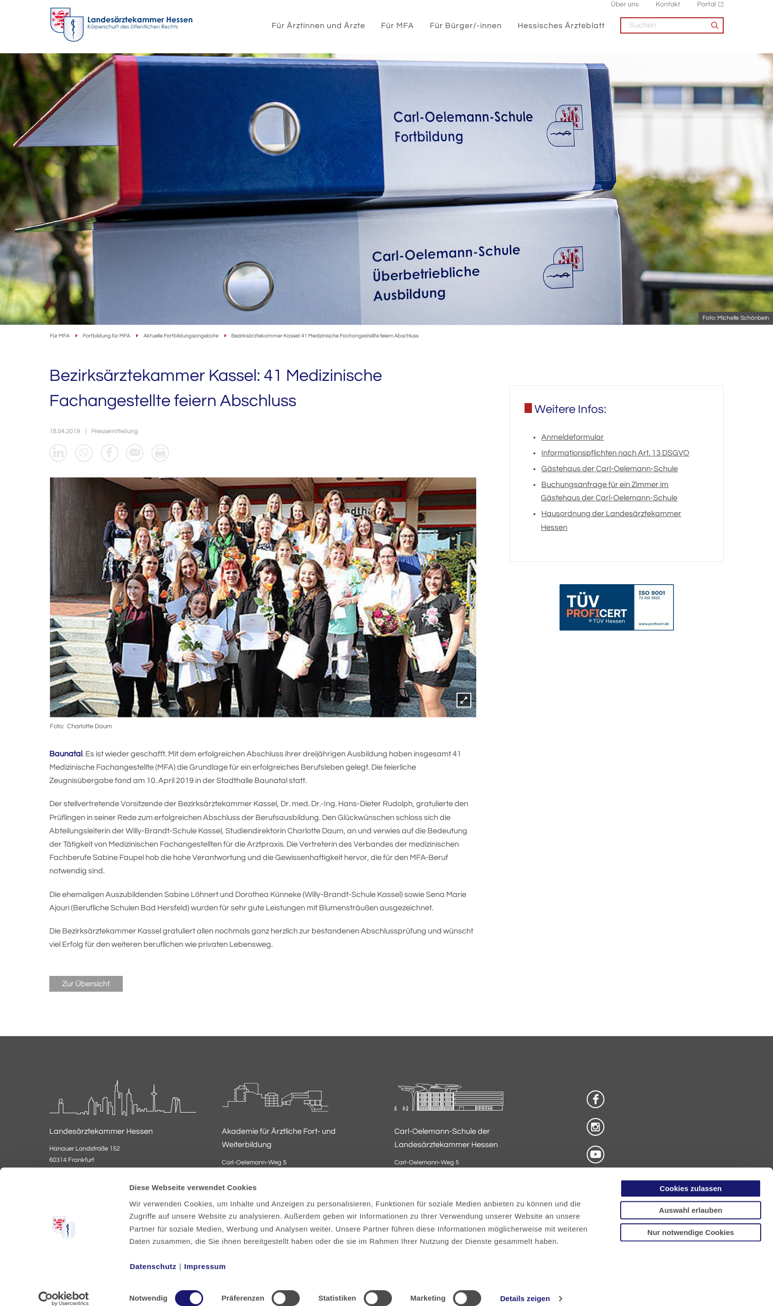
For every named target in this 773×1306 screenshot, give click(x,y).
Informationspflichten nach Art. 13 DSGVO (615, 454)
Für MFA (397, 31)
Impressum (205, 1254)
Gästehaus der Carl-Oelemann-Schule (609, 470)
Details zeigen (525, 1286)
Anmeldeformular (572, 438)
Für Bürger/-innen (466, 31)
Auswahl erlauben (690, 1198)
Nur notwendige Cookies (690, 1220)
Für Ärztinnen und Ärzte (318, 31)
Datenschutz (153, 1254)
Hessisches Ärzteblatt (561, 31)
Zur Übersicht (86, 985)
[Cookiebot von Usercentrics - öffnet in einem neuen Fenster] (64, 1286)
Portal (706, 10)
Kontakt (668, 10)
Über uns (625, 10)
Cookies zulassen (691, 1176)
